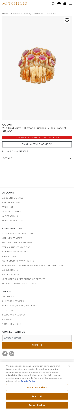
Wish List (7, 207)
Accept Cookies (37, 405)
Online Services (12, 238)
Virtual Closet (11, 212)
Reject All (37, 396)
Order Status (10, 275)
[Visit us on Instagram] (11, 353)
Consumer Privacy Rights (18, 261)
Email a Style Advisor (37, 144)
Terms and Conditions (16, 247)
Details (37, 158)
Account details (12, 198)
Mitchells (14, 3)
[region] (37, 386)
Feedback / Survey (14, 315)
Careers (7, 320)
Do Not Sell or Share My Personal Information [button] (32, 266)
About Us (8, 297)
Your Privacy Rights (37, 387)
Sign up (37, 345)
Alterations (10, 216)
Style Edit (8, 310)
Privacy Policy (11, 257)
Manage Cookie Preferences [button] (20, 284)
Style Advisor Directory (17, 234)
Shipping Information (15, 252)
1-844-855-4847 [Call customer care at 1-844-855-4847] (11, 324)
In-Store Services (13, 301)
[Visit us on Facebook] (5, 353)
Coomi (7, 124)
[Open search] (52, 4)
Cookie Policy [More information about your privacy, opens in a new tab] (28, 381)
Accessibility (10, 270)
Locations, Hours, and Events (21, 306)
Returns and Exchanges (17, 243)
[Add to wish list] (67, 20)
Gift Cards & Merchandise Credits (23, 279)
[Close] (69, 366)
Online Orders (11, 203)
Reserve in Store (12, 221)
